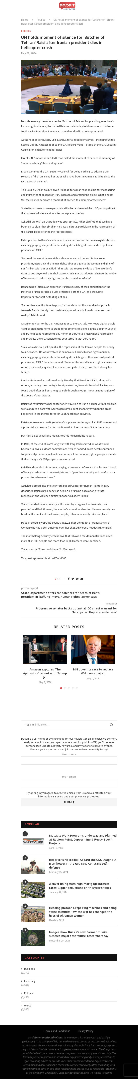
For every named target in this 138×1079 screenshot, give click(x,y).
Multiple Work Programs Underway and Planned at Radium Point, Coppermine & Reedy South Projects (83, 839)
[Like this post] (61, 579)
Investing (29, 981)
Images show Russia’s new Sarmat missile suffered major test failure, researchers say (78, 934)
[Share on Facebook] (68, 579)
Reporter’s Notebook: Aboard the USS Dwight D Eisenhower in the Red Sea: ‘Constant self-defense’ (82, 863)
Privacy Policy (85, 1031)
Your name (69, 759)
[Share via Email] (81, 579)
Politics (41, 19)
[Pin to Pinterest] (77, 579)
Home (24, 19)
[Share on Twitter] (72, 579)
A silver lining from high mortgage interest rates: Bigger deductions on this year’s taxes (80, 886)
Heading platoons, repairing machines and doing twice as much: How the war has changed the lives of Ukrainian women (83, 912)
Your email (69, 781)
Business (29, 969)
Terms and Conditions (57, 1031)
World (27, 1005)
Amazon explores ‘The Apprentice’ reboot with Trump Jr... (45, 673)
